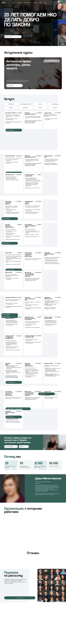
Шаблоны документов (28, 2)
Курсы (41, 2)
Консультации (19, 2)
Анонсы (45, 2)
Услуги (13, 2)
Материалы (36, 2)
